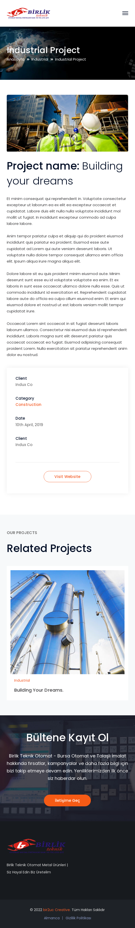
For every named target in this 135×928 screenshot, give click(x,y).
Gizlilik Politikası (78, 918)
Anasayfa (15, 59)
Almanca (52, 918)
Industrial (39, 59)
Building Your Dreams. (38, 690)
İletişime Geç (67, 800)
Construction (28, 404)
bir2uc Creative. (57, 909)
